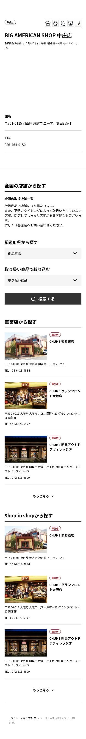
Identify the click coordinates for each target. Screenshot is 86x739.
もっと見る (41, 496)
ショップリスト (29, 718)
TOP (12, 718)
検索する (46, 299)
